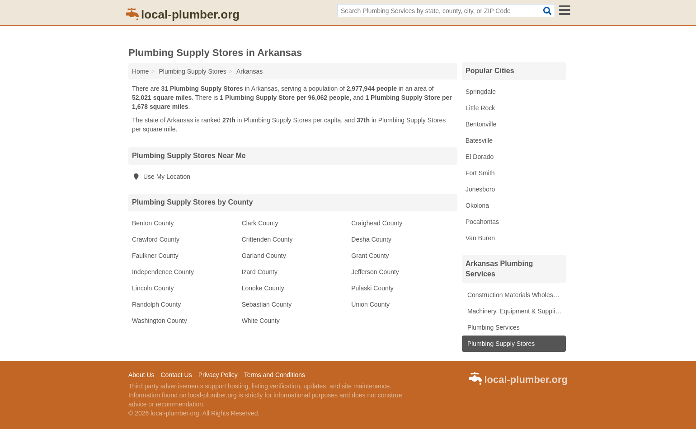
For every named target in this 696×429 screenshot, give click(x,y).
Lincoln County (153, 288)
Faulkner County (155, 255)
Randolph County (156, 304)
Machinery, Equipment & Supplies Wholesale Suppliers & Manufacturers (516, 311)
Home (140, 71)
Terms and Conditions (274, 374)
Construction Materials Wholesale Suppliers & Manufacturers (516, 294)
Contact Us (176, 374)
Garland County (264, 255)
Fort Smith (480, 173)
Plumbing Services (493, 327)
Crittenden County (267, 239)
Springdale (481, 91)
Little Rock (480, 108)
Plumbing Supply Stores (500, 343)
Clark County (260, 223)
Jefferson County (375, 271)
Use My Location (161, 176)
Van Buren (480, 238)
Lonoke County (263, 288)
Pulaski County (372, 288)
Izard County (259, 271)
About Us (141, 374)
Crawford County (155, 239)
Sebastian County (267, 304)
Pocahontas (482, 221)
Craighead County (376, 223)
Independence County (163, 271)
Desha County (371, 239)
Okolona (477, 205)
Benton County (153, 223)
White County (261, 320)
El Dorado (480, 156)
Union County (370, 304)
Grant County (370, 255)
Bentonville (481, 124)
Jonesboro (480, 189)
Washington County (159, 320)
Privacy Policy (218, 374)
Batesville (479, 140)
